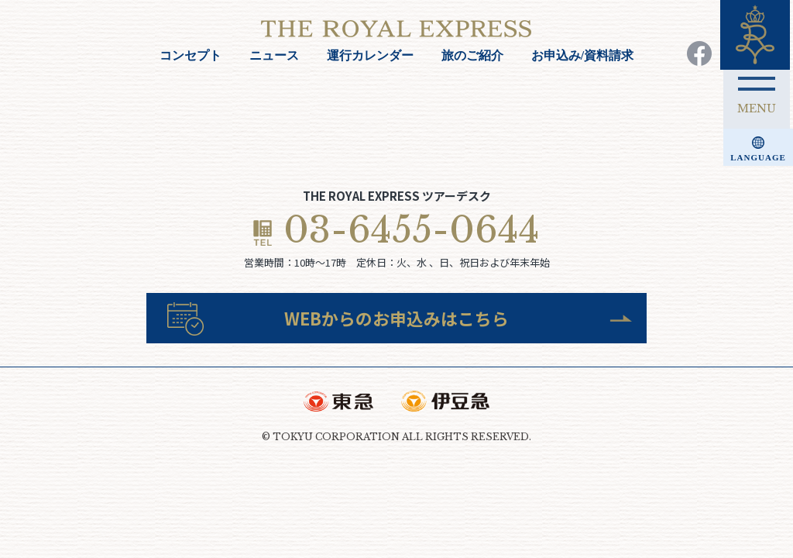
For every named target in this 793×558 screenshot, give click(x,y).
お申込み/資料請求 (582, 55)
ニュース (274, 55)
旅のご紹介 (472, 55)
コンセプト (190, 55)
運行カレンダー (370, 55)
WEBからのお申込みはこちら (397, 324)
